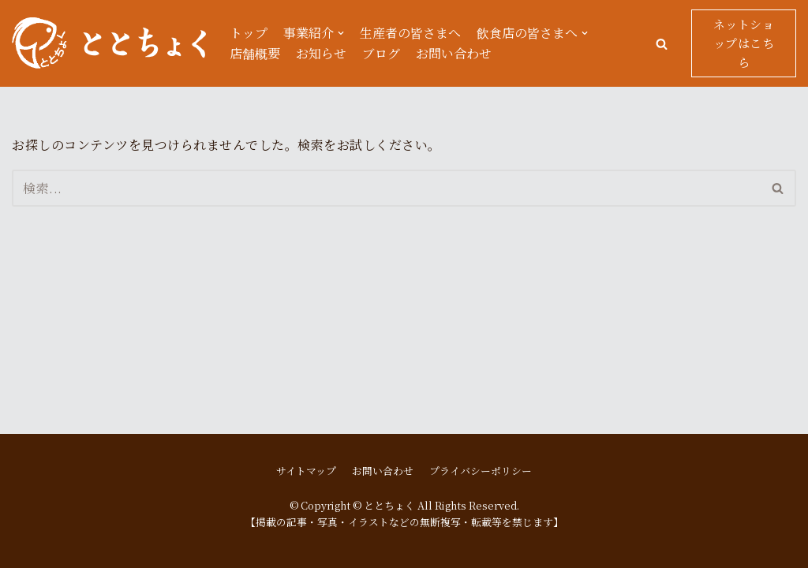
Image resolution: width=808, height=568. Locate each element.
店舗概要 (255, 53)
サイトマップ (306, 470)
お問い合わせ (454, 53)
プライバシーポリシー (480, 470)
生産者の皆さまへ (410, 33)
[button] (662, 44)
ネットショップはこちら (744, 43)
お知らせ (321, 53)
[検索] (386, 188)
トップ (248, 33)
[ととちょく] (109, 43)
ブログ (381, 53)
